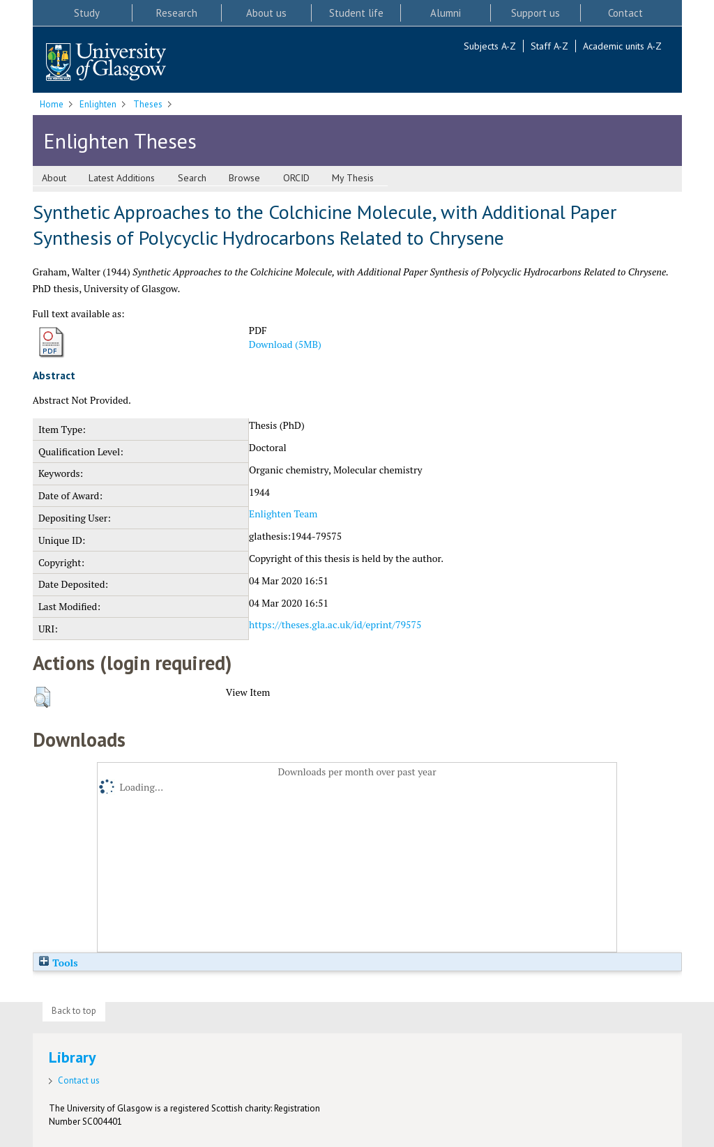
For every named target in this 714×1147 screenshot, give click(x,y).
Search (192, 178)
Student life (356, 13)
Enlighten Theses (120, 140)
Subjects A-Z (490, 46)
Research (176, 13)
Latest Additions (122, 178)
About (54, 178)
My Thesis (353, 178)
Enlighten (97, 104)
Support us (535, 13)
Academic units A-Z (622, 46)
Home (51, 104)
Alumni (445, 13)
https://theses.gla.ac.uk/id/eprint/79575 (335, 624)
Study (87, 13)
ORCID (296, 178)
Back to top (74, 1011)
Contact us (79, 1080)
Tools (58, 962)
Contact (625, 13)
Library (72, 1057)
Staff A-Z (549, 46)
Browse (244, 178)
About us (266, 13)
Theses (147, 104)
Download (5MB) (285, 344)
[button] (42, 697)
